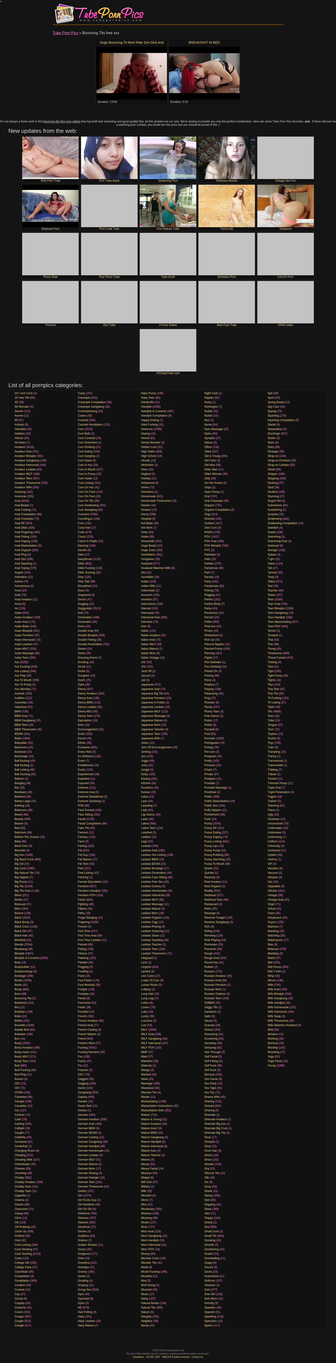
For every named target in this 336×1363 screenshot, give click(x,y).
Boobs (19, 980)
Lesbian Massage (152, 904)
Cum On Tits (86, 500)
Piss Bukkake (212, 662)
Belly (18, 841)
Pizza (207, 680)
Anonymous (22, 586)
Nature (145, 1312)
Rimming (209, 935)
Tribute (272, 774)
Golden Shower (87, 1244)
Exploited (83, 778)
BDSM (19, 734)
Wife (270, 985)
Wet (270, 962)
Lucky (144, 1016)
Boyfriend (21, 1002)
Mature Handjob (151, 1141)
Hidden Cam (149, 447)
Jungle (145, 769)
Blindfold (20, 940)
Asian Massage (24, 653)
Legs (144, 841)
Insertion (146, 599)
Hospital (146, 518)
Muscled (146, 1289)
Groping (83, 1285)
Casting (19, 1123)
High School (148, 456)
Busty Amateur (24, 1047)
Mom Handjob (150, 1240)
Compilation (22, 1280)
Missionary (148, 1209)
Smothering (211, 1249)
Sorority (209, 1303)
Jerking (145, 751)
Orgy (207, 514)
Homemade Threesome (156, 500)
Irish (144, 626)
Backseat (20, 751)
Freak (81, 1007)
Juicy (144, 765)
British (18, 1020)
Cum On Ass (86, 487)
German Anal (86, 1123)
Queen (208, 868)
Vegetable (274, 886)
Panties (209, 563)
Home (145, 487)
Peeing (208, 590)
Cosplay (20, 1303)
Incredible (147, 577)
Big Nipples (22, 877)
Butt (17, 1065)
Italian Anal (148, 639)
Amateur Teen (23, 478)
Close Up (20, 1231)
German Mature (88, 1164)
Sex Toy (209, 1092)
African (19, 438)
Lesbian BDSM (150, 863)
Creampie (84, 397)
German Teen (86, 1182)
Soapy (208, 1262)
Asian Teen (22, 657)
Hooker (145, 505)
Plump (208, 707)
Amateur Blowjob (25, 456)
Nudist (208, 415)
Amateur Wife (23, 487)
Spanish (209, 1312)
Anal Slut (20, 559)
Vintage (272, 895)
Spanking (210, 1316)
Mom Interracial (151, 1244)
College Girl (22, 1262)
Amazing (20, 491)
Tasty (271, 577)
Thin (270, 644)
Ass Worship (22, 689)
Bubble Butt (22, 1029)
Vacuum (273, 872)
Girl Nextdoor (86, 1204)
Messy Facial (149, 1168)
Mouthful (146, 1276)
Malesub (146, 1065)
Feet (80, 868)
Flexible (82, 962)
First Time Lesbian (89, 940)
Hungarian (147, 559)
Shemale (209, 1114)
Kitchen (146, 783)
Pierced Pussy (213, 648)
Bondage (20, 976)
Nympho (209, 438)
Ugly (270, 814)
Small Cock (211, 1231)
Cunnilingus (85, 518)
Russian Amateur (215, 976)
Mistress (146, 1213)
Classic (19, 1204)
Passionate (211, 586)
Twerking (273, 805)
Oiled (207, 451)
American (21, 496)
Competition (22, 1276)
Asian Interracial (25, 639)
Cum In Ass (85, 465)
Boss (18, 993)
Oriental (209, 518)
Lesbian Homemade (153, 890)
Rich (207, 926)
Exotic (82, 769)
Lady (144, 810)
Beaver (19, 823)
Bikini (18, 895)
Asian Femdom (24, 635)
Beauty (19, 819)
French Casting (87, 1029)
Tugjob (272, 796)
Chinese (20, 1168)
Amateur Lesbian (25, 469)
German (83, 1114)
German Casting (88, 1137)
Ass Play (20, 675)
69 (16, 420)
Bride (18, 1016)
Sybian (272, 554)
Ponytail (209, 729)
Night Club (210, 393)
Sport (271, 397)
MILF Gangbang (151, 1038)
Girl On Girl (85, 1209)
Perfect (208, 599)
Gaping (82, 1097)
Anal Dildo (21, 527)
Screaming (211, 1038)
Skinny (208, 1195)
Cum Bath (84, 433)
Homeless (147, 491)
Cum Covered (86, 438)
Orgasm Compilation (217, 509)
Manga (145, 1070)
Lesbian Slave (150, 935)
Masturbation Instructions (157, 1106)
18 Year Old (22, 397)
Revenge (210, 913)
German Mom (86, 1168)
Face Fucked (86, 810)
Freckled (83, 1011)
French (82, 1016)
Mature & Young (151, 1119)
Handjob (146, 406)
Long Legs (147, 998)
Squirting (273, 415)
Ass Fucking (22, 666)
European (84, 747)
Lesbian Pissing (151, 926)
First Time (84, 931)
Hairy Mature (86, 1325)
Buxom (19, 1079)
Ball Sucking (22, 774)
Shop (207, 1146)
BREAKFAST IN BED (204, 42)
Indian (145, 581)
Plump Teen (211, 711)
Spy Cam (273, 406)
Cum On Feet (86, 496)
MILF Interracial (151, 1043)
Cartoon (20, 1114)
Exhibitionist (85, 765)
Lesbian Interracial (152, 895)
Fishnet (82, 944)
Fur (80, 1065)
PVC (207, 550)
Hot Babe (147, 523)
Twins (271, 810)
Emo (81, 725)
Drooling (83, 662)
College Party (23, 1267)
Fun (80, 1056)
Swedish (273, 527)
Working (273, 1038)
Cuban (82, 415)
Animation (21, 577)
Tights (271, 680)
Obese (208, 442)
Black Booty (22, 922)
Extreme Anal (86, 792)
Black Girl (21, 931)
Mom (144, 1227)
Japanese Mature (152, 720)
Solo (207, 1289)
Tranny (272, 756)
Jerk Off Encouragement (156, 747)
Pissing (208, 675)
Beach (19, 814)
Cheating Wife (23, 1159)
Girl (80, 1195)
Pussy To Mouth (214, 863)
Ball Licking (22, 769)
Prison (208, 769)
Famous (83, 832)
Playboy (209, 684)
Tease (271, 595)
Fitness (82, 953)
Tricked (272, 778)
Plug (207, 698)
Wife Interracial (277, 1011)
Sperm (208, 1325)
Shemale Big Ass (215, 1123)
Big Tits (19, 886)
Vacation (273, 868)
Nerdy (145, 1325)
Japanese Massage (153, 716)
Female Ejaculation (90, 881)
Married (146, 1074)
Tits (270, 711)
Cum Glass (85, 460)
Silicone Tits (211, 1173)
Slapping (209, 1204)
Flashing (83, 958)
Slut (206, 1227)
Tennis (272, 630)
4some (19, 415)
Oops (207, 487)
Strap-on (273, 456)
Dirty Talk (83, 581)
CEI (17, 1088)
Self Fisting (211, 1061)
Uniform (273, 841)
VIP (270, 863)
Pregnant (210, 756)
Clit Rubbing (22, 1227)
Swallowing (275, 518)
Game (82, 1088)
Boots (18, 985)
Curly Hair (84, 527)
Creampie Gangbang (91, 406)
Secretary (210, 1043)
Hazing (145, 433)
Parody (208, 577)
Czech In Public (87, 541)
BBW (18, 711)
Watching (273, 935)
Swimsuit (273, 545)
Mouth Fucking (150, 1271)
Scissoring (210, 1034)
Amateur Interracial (26, 465)
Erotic (81, 734)
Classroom (21, 1209)
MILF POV (147, 1047)
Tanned (272, 572)
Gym (81, 1294)
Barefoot (20, 796)
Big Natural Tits (24, 872)
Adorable (20, 429)
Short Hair (210, 1150)
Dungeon (83, 675)
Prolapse (209, 778)
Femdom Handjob (89, 890)
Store (271, 442)
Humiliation (148, 554)
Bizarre (19, 913)
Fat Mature (84, 859)
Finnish (82, 926)
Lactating (147, 805)
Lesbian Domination (153, 872)
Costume (20, 1307)
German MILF (86, 1159)
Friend (82, 1038)
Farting (82, 846)
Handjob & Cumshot (153, 411)
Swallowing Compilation (283, 523)
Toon (271, 729)
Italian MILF (148, 644)
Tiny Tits (273, 693)
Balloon (19, 778)
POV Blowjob (212, 545)
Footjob (82, 989)
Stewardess (275, 429)
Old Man (209, 465)
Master (145, 1097)
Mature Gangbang (152, 1137)
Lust (144, 1025)
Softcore (209, 1280)
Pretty (208, 760)
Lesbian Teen (149, 949)
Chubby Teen (23, 1191)
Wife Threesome (278, 1020)
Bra (17, 1007)
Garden (82, 1101)
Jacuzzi (146, 675)
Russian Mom (212, 989)
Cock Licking (23, 1244)
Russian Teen (212, 998)
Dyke (81, 684)
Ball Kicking (22, 765)
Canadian (21, 1106)
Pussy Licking (212, 841)
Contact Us (197, 1357)
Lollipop (146, 989)
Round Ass (211, 962)
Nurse (208, 424)
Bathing (19, 805)
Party (207, 581)
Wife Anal (274, 989)
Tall (270, 568)
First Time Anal (87, 935)
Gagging (83, 1083)
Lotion (145, 1002)
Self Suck (210, 1070)
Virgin (271, 904)
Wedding (273, 953)
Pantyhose (211, 568)
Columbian (21, 1271)
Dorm (81, 626)
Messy (145, 1164)
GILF (81, 1074)
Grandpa (83, 1267)
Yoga (271, 1056)
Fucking (83, 1047)
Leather (146, 837)
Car (17, 1110)
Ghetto (82, 1191)
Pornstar (209, 738)
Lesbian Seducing (152, 931)
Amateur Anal (23, 451)
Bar (17, 787)
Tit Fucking (274, 698)
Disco (81, 590)
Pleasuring (211, 693)
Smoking (209, 1240)
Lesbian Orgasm (151, 917)
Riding (208, 931)
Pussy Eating (212, 832)
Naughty (146, 1316)
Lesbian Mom (149, 913)
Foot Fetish (85, 980)
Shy (206, 1168)
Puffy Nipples (212, 810)
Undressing (275, 837)
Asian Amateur (24, 617)
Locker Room (149, 985)
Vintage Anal (275, 899)
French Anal (85, 1025)
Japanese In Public (153, 702)
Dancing (83, 545)
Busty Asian (22, 1052)
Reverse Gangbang (216, 922)
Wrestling (273, 1052)
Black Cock (22, 926)
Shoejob (209, 1141)
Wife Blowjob (276, 993)
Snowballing (212, 1258)
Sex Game (211, 1079)
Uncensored (275, 823)
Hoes (144, 469)
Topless (272, 734)
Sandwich (210, 1011)
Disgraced (84, 595)
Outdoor (209, 523)
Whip (271, 976)
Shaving (209, 1110)
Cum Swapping (87, 509)
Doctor (82, 599)
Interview (146, 621)
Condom (20, 1285)
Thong (272, 648)
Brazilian (20, 1011)
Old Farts (210, 460)
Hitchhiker (147, 465)
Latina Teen (148, 828)
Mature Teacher (151, 1155)
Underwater (275, 828)
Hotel (144, 532)
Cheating (20, 1155)
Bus (17, 1038)
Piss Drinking (212, 666)
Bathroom (21, 810)
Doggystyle (85, 608)
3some (19, 411)
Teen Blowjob (276, 608)
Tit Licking (274, 702)
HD (80, 1307)
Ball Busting (22, 760)
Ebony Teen (85, 716)
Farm (81, 841)
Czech (82, 536)
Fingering (84, 922)
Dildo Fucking (86, 568)
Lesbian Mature (151, 908)
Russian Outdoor (214, 993)
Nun (206, 420)
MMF (144, 1052)
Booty (18, 989)
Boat (17, 962)
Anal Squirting (23, 563)
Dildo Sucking (86, 572)
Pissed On (210, 671)
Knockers (147, 787)
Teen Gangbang (278, 613)
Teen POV (274, 626)
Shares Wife (212, 1097)
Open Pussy (212, 491)
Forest (82, 998)
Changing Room (25, 1150)
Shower (209, 1164)
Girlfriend (83, 1213)
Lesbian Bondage (152, 868)
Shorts (208, 1155)
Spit (270, 393)
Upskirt (272, 855)
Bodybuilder (22, 967)
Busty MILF (22, 1056)
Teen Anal (274, 604)
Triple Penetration (279, 792)
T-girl (271, 559)
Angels (19, 572)
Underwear (275, 832)
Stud (271, 487)
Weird (271, 958)
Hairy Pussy (148, 393)
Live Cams (148, 976)
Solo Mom (210, 1298)
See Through (212, 1052)
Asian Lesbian (23, 644)
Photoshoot (211, 635)
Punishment (211, 814)
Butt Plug (20, 1074)
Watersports (275, 940)
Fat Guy (83, 855)
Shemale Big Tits (214, 1132)
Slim (207, 1213)
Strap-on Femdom (279, 460)
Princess (209, 765)
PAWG (208, 532)
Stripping (273, 478)
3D (16, 402)
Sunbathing (275, 509)
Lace (144, 801)
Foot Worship (86, 985)
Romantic (210, 949)
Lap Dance (148, 814)
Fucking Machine (88, 1052)
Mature (145, 1114)
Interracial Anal (150, 617)
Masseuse (147, 1088)
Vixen (271, 913)
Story (271, 447)
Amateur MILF (24, 474)
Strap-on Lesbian (278, 465)
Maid (144, 1056)
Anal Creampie (24, 518)
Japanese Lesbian (152, 707)
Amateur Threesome (27, 483)
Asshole (20, 693)
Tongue (272, 725)
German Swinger (88, 1177)
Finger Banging (87, 917)
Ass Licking (22, 671)
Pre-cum (209, 751)
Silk (206, 1177)
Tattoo (271, 581)
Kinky (144, 774)
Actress (19, 424)
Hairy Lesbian (86, 1321)
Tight (271, 671)
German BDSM (87, 1132)
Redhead (210, 895)
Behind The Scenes (27, 837)
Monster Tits (148, 1262)
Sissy (207, 1186)
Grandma (84, 1262)
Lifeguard (147, 958)
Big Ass (19, 855)
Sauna (208, 1020)
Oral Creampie (213, 500)
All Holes (20, 442)
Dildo (81, 563)
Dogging (83, 604)
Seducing (210, 1047)
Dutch (81, 680)
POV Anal (210, 541)
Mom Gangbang (151, 1236)
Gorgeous (84, 1253)
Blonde (19, 944)
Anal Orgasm (23, 550)
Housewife (147, 541)
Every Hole (85, 751)
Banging (20, 783)
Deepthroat (85, 559)
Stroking (273, 483)
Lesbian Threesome (153, 953)
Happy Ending (150, 420)
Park (207, 572)
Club (17, 1240)
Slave (207, 1209)
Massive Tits (149, 1092)
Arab (17, 595)
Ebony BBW (85, 702)
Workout (273, 1043)
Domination (85, 617)
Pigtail (208, 657)
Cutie (81, 532)
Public (208, 796)
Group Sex (84, 1289)
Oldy (207, 478)
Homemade (148, 496)
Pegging (209, 595)
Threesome (275, 653)
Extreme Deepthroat (90, 796)
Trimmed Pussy (277, 783)
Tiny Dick (273, 689)
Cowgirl (19, 1325)
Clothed (19, 1236)
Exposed (83, 783)
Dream (82, 648)
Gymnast (83, 1298)
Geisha (82, 1110)
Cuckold (83, 420)
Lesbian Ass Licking (153, 855)
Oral (207, 496)
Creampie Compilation (92, 402)
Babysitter (21, 742)
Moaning (146, 1218)
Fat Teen (83, 863)
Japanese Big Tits (152, 693)
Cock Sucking (23, 1253)
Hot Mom (147, 527)
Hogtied (146, 474)
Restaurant (211, 904)
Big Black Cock (24, 859)
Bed (17, 828)
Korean (145, 792)
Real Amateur (212, 881)
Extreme (83, 787)
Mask (144, 1079)
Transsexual (275, 760)
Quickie (209, 872)
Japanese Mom (150, 725)
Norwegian (211, 406)
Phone (208, 630)
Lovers (145, 1007)
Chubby (19, 1177)
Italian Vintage (150, 657)
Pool (207, 734)
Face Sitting (85, 814)
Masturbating (149, 1101)
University (274, 846)
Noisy (207, 402)
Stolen (272, 438)
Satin (207, 1016)
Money (145, 1253)
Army (18, 604)
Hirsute (145, 460)
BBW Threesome (25, 729)
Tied (270, 666)
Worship (273, 1047)
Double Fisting (87, 639)
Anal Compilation (25, 514)
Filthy (81, 913)
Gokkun (82, 1240)
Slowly (208, 1222)
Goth (81, 1258)
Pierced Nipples (214, 644)
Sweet (271, 532)
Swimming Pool (277, 541)
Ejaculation (85, 720)
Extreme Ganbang (89, 801)
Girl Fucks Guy (87, 1200)
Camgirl (19, 1101)
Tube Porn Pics (65, 33)
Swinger (273, 550)
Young (272, 1065)
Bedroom (20, 832)
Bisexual (20, 904)
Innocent (146, 595)
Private (208, 774)
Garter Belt (84, 1106)
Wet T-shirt (274, 971)
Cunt (81, 523)
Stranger (273, 451)
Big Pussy (21, 881)
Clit (17, 1222)
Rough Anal (211, 958)
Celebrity (20, 1137)
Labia (144, 796)
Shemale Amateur (215, 1119)
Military (145, 1186)
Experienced (86, 774)
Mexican (146, 1173)
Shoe (207, 1137)
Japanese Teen (150, 734)
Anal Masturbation (26, 545)
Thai (270, 639)
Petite (208, 621)
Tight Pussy (275, 675)
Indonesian (148, 590)
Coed (18, 1258)
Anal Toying (22, 568)
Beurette (20, 850)
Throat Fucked (277, 657)
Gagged (83, 1079)
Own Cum (210, 527)
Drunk (81, 666)
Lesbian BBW (149, 859)
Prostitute (210, 792)
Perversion (211, 613)
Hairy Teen (148, 397)
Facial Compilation (89, 823)
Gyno (81, 1303)
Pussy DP (210, 828)
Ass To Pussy (23, 684)
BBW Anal (21, 716)
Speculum (210, 1321)
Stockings (274, 433)
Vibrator (273, 890)
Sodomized (211, 1276)
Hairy (81, 1316)
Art (16, 608)
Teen (271, 599)
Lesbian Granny (151, 886)
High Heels (148, 451)
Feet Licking (85, 872)
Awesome (21, 707)
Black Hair (21, 935)
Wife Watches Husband (282, 1025)
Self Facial (210, 1056)
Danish (82, 550)
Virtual (272, 908)
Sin (206, 1182)
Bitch (18, 908)
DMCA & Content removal (175, 1357)
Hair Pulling (85, 1312)
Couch (19, 1312)
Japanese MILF (151, 711)
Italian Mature (149, 648)
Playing (208, 689)
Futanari (83, 1070)
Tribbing (273, 769)
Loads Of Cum (150, 980)
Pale (207, 559)
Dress (81, 653)
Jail (143, 680)
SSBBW (209, 1002)
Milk (143, 1191)
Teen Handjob (276, 617)
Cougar (19, 1316)
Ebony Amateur (87, 693)
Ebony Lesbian (87, 707)
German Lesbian (88, 1155)
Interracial (147, 613)
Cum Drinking (86, 447)
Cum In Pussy (86, 474)
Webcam (273, 949)
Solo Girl (209, 1294)
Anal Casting (23, 509)
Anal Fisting (22, 536)
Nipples (209, 397)
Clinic (18, 1218)
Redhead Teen (213, 899)
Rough (208, 953)
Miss (144, 1204)
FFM (81, 805)
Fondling (83, 971)
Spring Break (276, 402)
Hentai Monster (150, 442)
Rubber (208, 967)
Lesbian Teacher (151, 944)
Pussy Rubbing (213, 855)
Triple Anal (274, 787)
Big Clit (19, 863)
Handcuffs (147, 402)
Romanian (210, 944)
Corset (19, 1298)
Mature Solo (148, 1150)
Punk (207, 819)
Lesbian (146, 846)
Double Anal (85, 630)
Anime (19, 581)
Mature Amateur (151, 1123)
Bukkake (20, 1034)
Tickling (272, 662)
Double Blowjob (87, 635)
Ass (17, 662)
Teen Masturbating (279, 621)
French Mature (87, 1034)
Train (271, 747)
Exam (81, 760)
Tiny (270, 684)
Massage (147, 1083)
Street (271, 469)
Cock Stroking (23, 1249)
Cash (18, 1119)
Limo (144, 962)
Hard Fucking (149, 424)
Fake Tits (83, 828)
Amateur (20, 447)
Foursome (84, 1002)
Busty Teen (22, 1061)
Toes (271, 716)
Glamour (83, 1218)
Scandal (209, 1025)
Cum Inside (85, 478)
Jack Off (146, 671)
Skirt (207, 1200)
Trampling (274, 751)
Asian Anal (21, 621)
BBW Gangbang (25, 720)
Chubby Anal (23, 1186)
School (208, 1029)
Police (208, 720)
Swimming (274, 536)
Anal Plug (21, 554)
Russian (209, 971)
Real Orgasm (212, 886)
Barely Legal (22, 801)
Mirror (144, 1200)
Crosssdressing (87, 411)
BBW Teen (21, 725)
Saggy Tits (210, 1007)
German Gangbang (90, 1141)
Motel (144, 1267)
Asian (18, 613)
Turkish (272, 801)
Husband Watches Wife (156, 568)
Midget (145, 1177)
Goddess (83, 1236)
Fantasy (83, 837)
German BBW (86, 1128)
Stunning (273, 496)
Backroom (21, 747)
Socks (208, 1271)
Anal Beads (22, 505)
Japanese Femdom (153, 698)
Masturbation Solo (152, 1110)
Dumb (81, 671)
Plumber (209, 702)
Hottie (144, 536)
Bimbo (19, 899)
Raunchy (209, 877)
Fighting (83, 904)
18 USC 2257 (153, 1357)
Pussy (208, 823)
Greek (82, 1276)
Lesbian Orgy (149, 922)
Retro (207, 908)
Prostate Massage (215, 787)
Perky (208, 608)
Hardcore (147, 429)
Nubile (208, 411)
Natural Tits (148, 1307)
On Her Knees (213, 483)
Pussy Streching (214, 859)
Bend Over (21, 846)
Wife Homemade (278, 1007)
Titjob (271, 707)
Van (270, 881)
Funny (82, 1061)
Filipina (82, 908)
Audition (20, 698)
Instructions (148, 604)
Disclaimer (138, 1357)
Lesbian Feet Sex (152, 881)
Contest (19, 1289)
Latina (145, 823)
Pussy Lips (211, 846)
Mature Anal (148, 1128)
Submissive (275, 505)
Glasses (83, 1222)
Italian (145, 630)
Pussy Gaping (213, 837)
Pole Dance (211, 716)
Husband (146, 563)
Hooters (146, 509)
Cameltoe (21, 1097)
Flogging (83, 967)
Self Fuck (210, 1065)
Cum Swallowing (88, 505)
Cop (17, 1294)
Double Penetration (90, 644)
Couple (19, 1321)
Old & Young (212, 456)
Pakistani (210, 554)
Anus (18, 590)
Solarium (209, 1285)
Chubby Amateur (25, 1182)
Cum (81, 429)
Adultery (20, 433)
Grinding (83, 1280)
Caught (19, 1132)
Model (145, 1222)
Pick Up (209, 639)
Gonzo (82, 1249)
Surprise (273, 514)
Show (207, 1159)
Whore (272, 980)
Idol (143, 572)
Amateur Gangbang (27, 460)
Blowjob (20, 953)
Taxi (270, 586)
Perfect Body (212, 604)
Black (18, 917)
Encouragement (88, 729)
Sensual (209, 1074)
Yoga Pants (275, 1061)
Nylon (208, 433)
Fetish (82, 899)
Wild (270, 1029)
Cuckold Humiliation (90, 424)
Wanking (273, 931)
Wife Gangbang (277, 998)
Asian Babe (22, 626)
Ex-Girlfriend (86, 756)
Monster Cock (150, 1258)
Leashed (146, 832)
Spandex (209, 1307)
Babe (18, 738)
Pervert (208, 617)
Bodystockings (24, 971)
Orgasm (209, 505)
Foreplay (83, 993)
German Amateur (88, 1119)
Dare (81, 554)
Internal (146, 608)
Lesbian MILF (149, 899)
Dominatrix (84, 621)
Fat (80, 850)
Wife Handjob (276, 1002)
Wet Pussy (274, 967)
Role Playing (212, 940)
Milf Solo (146, 1182)
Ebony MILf (85, 711)
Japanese (147, 684)
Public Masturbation (216, 801)
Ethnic (82, 742)
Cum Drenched (87, 442)
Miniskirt (146, 1195)
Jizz (143, 756)
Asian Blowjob (23, 630)
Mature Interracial (152, 1146)
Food (81, 976)
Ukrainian (274, 819)
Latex (144, 819)
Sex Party (210, 1083)
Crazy (81, 393)
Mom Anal (147, 1231)
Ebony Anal (85, 698)
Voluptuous (275, 917)
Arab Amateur (23, 599)
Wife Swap (274, 1016)
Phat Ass (209, 626)
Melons (145, 1159)
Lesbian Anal (149, 850)
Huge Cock (148, 550)
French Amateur (88, 1020)
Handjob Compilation (154, 415)
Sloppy (208, 1218)
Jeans (145, 742)
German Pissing (88, 1173)
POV (207, 536)
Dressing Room (87, 657)
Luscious (146, 1020)
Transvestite (275, 765)
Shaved (209, 1106)
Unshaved (274, 850)
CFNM (19, 1092)
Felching (83, 877)
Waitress (273, 926)
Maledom (147, 1061)
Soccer (208, 1267)
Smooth (209, 1244)
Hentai (145, 438)
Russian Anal (212, 980)
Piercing (209, 653)
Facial (81, 819)
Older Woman (213, 474)
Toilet (271, 720)
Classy (19, 1213)
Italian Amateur (150, 635)
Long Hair (147, 993)
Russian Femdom (215, 985)
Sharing (209, 1101)
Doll (80, 613)
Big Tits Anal (22, 890)
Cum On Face (86, 491)
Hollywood (147, 483)
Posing (208, 747)
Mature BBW (149, 1132)
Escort (82, 738)
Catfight (19, 1128)
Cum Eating (85, 451)
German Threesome (90, 1186)
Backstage (21, 756)
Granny (82, 1271)
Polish (208, 725)
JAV (143, 662)
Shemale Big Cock (216, 1128)
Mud (144, 1280)
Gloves (82, 1231)
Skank (208, 1191)
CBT (17, 1083)
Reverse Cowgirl (214, 917)
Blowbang (21, 949)
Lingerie (146, 967)
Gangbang (84, 1092)
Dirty (81, 577)
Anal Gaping (22, 541)
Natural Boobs (150, 1303)
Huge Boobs (149, 545)
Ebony (82, 689)
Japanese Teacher (152, 729)
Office (208, 447)
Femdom (83, 886)
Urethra (272, 859)
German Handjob (88, 1146)
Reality (208, 890)
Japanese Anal (150, 689)
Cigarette (20, 1195)
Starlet (272, 424)
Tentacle (273, 635)
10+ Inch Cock (24, 393)
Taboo (271, 563)
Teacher (273, 590)
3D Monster (22, 406)
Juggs (145, 760)
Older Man (210, 469)
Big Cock (20, 868)
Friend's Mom (86, 1043)
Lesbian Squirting (152, 940)
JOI (143, 666)
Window (273, 1034)
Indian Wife (148, 586)
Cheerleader (22, 1164)
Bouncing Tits (23, 998)
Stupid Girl (274, 500)
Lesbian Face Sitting (154, 877)
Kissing (145, 778)
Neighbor (147, 1321)
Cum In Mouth (86, 469)
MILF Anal (147, 1034)
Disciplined (84, 586)
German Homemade (90, 1150)
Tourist (272, 738)
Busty (18, 1043)
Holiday (146, 478)
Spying (272, 411)
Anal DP (20, 523)
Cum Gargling (86, 456)
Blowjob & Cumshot (27, 958)
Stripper (273, 474)
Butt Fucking (22, 1070)
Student (272, 491)
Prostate (209, 783)
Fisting (82, 949)
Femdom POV (87, 895)
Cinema (19, 1200)
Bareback (21, 792)
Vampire (273, 877)
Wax (270, 944)
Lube (144, 1011)
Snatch (208, 1253)
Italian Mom (148, 653)
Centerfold (21, 1146)
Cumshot (83, 514)
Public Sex (211, 805)
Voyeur (272, 922)
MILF (144, 1029)
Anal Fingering (24, 532)
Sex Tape (210, 1088)
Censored (21, 1141)
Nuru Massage (213, 429)
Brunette (20, 1025)
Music (144, 1294)
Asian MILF (22, 648)
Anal (17, 500)
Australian (21, 702)
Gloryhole (84, 1227)
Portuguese (211, 742)
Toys (271, 742)
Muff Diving (148, 1285)
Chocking (20, 1173)
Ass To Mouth (23, 680)
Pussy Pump (212, 850)
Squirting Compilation (281, 420)
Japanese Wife (150, 738)
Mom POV (147, 1249)
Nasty (144, 1298)
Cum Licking (85, 483)
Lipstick (146, 971)
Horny (145, 514)
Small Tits (210, 1236)
